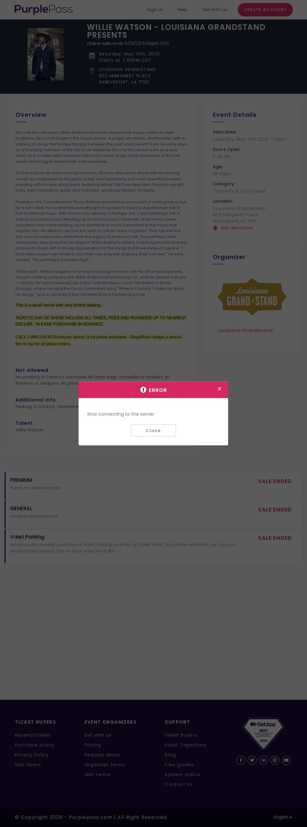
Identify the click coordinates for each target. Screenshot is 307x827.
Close (153, 430)
